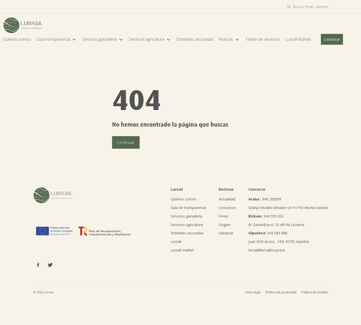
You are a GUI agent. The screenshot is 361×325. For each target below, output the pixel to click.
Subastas (226, 233)
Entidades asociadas (194, 39)
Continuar (126, 142)
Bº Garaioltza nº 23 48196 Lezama (276, 224)
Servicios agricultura (150, 39)
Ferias (223, 216)
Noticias (229, 39)
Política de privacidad (280, 292)
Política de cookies (314, 292)
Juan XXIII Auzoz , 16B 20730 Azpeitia (278, 241)
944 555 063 (266, 216)
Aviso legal (252, 292)
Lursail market (182, 250)
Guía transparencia (56, 39)
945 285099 (264, 199)
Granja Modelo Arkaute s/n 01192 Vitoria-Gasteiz (288, 207)
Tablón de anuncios (262, 39)
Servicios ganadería (103, 39)
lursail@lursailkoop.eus (266, 250)
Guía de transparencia (188, 207)
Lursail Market (298, 39)
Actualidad (227, 199)
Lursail (176, 241)
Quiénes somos (17, 39)
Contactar (332, 39)
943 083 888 (267, 233)
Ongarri (225, 224)
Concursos (227, 207)
